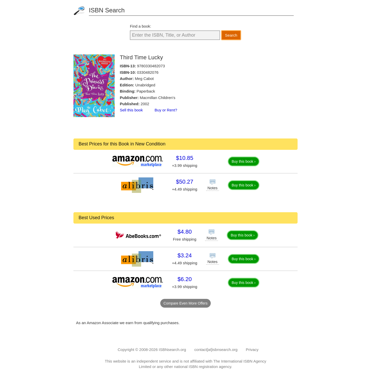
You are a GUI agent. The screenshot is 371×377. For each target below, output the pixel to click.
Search (231, 35)
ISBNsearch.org (172, 349)
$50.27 (184, 181)
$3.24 (185, 255)
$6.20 (185, 279)
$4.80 (185, 231)
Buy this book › (244, 161)
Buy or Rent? (166, 110)
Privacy (252, 349)
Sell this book (131, 110)
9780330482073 (151, 66)
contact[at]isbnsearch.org (216, 349)
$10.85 (184, 158)
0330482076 (147, 72)
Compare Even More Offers (186, 303)
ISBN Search (107, 10)
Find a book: (140, 26)
